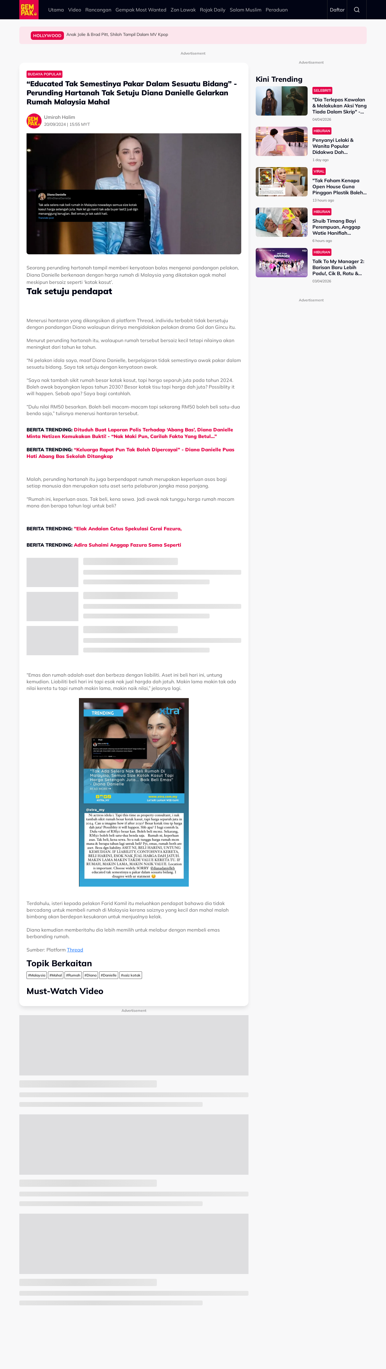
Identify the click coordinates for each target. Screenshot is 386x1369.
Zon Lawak (183, 10)
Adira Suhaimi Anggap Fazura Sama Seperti (128, 545)
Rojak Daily (213, 10)
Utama (56, 10)
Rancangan (98, 10)
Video (74, 10)
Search (356, 9)
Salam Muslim (245, 10)
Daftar (337, 10)
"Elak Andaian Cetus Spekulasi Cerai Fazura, (128, 529)
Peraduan (277, 10)
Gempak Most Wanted (140, 10)
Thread (75, 950)
